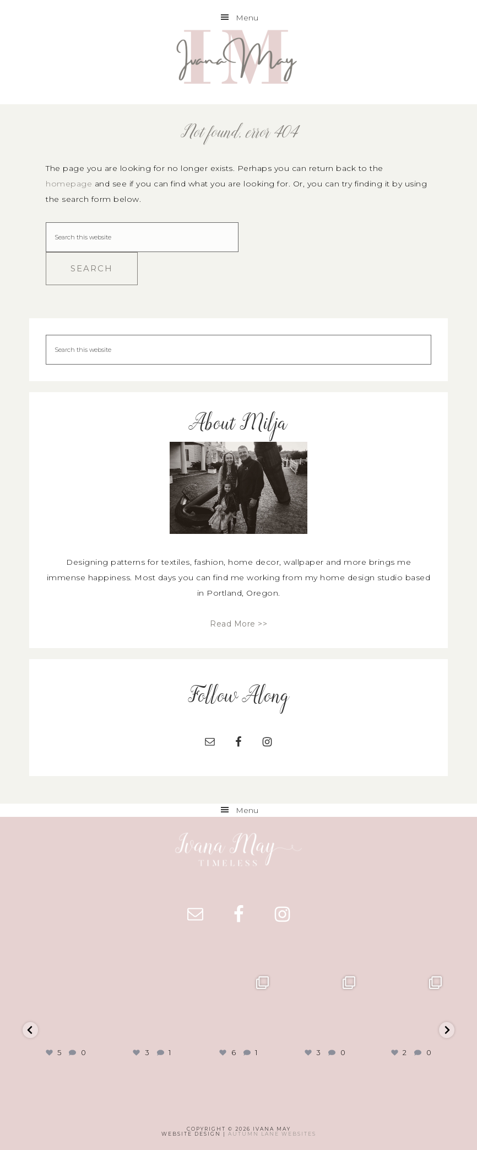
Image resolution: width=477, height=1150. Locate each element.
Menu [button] (247, 18)
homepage (69, 184)
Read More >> (238, 624)
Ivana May (238, 58)
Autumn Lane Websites (272, 1134)
